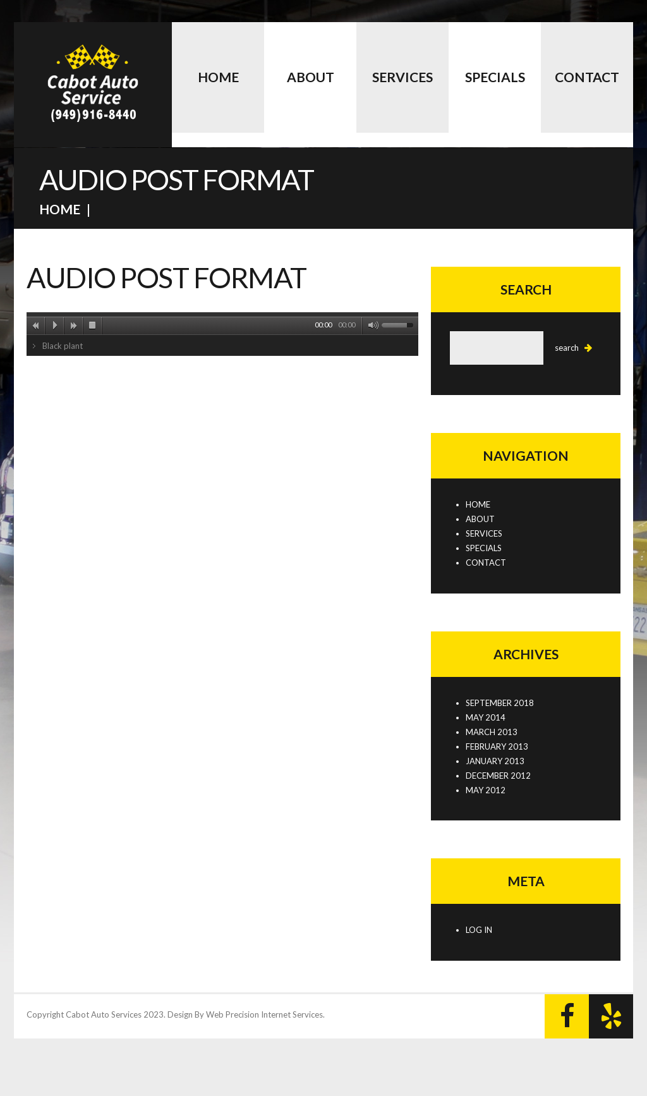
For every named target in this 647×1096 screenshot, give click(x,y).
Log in (479, 930)
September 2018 (500, 703)
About (310, 77)
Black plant (62, 346)
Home (218, 77)
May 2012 (485, 790)
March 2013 (491, 732)
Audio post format (166, 277)
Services (402, 77)
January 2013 (495, 761)
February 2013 (497, 746)
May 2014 (485, 717)
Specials (495, 77)
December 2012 (498, 775)
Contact (587, 77)
